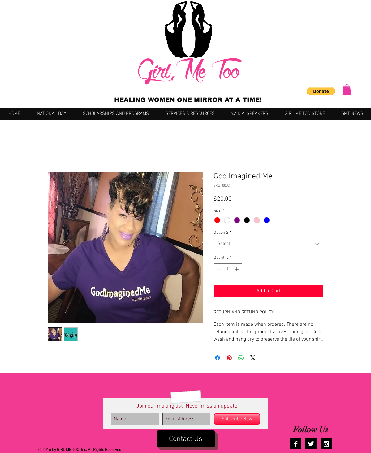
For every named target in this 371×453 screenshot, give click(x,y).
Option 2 (222, 232)
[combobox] (268, 244)
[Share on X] (253, 358)
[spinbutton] (227, 269)
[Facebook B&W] (295, 443)
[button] (321, 91)
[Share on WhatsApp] (241, 358)
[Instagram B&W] (326, 443)
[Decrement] (218, 269)
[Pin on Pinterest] (229, 358)
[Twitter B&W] (311, 443)
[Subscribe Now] (237, 419)
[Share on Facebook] (217, 358)
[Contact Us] (186, 438)
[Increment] (237, 269)
